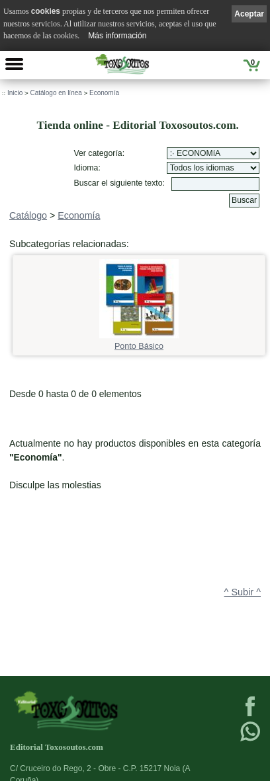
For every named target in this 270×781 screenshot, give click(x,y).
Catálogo (28, 215)
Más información (117, 35)
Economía (104, 92)
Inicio (14, 92)
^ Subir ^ (242, 592)
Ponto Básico (139, 342)
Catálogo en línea (55, 92)
